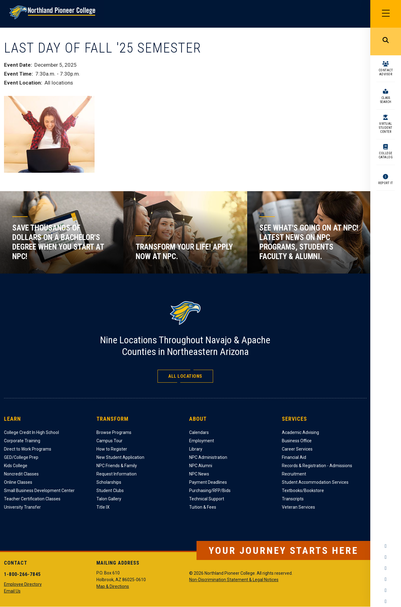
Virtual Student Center (385, 128)
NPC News (199, 473)
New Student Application (120, 457)
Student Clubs (110, 490)
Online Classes (18, 482)
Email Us (12, 591)
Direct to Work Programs (27, 449)
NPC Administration (208, 457)
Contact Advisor (386, 72)
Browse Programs (113, 432)
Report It (385, 183)
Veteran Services (298, 507)
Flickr (385, 601)
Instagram (385, 557)
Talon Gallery (108, 498)
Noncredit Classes (21, 473)
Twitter (385, 568)
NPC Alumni (200, 465)
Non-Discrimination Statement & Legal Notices (233, 579)
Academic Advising (300, 432)
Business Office (297, 440)
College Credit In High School (31, 432)
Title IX (103, 507)
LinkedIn (385, 590)
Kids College (15, 465)
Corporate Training (22, 440)
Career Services (297, 449)
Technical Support (206, 498)
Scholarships (108, 482)
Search (385, 41)
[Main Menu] (385, 14)
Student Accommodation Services (315, 482)
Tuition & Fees (202, 507)
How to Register (111, 449)
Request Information (116, 473)
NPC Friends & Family (116, 465)
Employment (201, 440)
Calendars (199, 432)
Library (195, 449)
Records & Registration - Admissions (317, 465)
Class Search (385, 100)
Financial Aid (294, 457)
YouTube (385, 579)
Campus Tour (109, 440)
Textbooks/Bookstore (303, 490)
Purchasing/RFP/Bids (210, 490)
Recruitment (294, 473)
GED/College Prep (21, 457)
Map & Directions (112, 586)
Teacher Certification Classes (32, 498)
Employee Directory (23, 584)
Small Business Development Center (39, 490)
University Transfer (22, 507)
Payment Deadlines (208, 482)
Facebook (385, 546)
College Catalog (386, 155)
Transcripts (293, 498)
